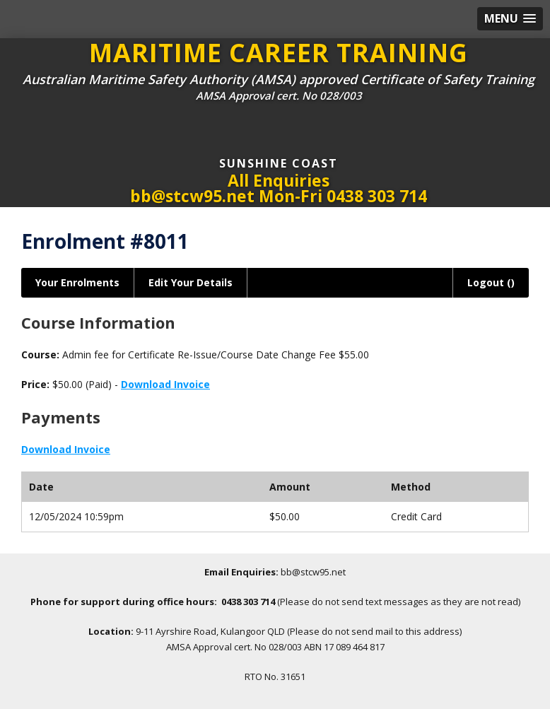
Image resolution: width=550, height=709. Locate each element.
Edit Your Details (190, 282)
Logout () (491, 282)
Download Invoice (165, 384)
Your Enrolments (77, 282)
